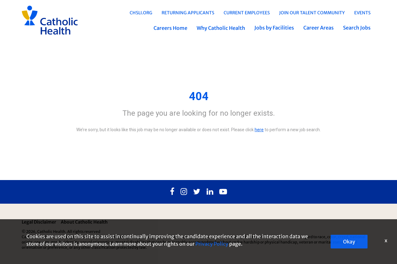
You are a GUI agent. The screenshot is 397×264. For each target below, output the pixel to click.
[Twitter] (196, 191)
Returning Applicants (188, 13)
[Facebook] (172, 191)
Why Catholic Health (221, 28)
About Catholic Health (84, 222)
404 (198, 96)
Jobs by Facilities (274, 28)
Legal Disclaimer (39, 222)
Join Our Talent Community (312, 13)
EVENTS (362, 13)
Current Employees (247, 13)
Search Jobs (357, 28)
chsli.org (141, 13)
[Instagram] (184, 191)
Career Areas (318, 28)
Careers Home (170, 28)
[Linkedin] (210, 191)
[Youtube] (223, 191)
